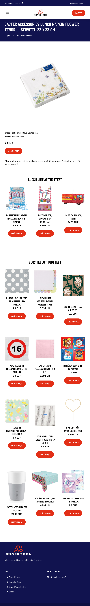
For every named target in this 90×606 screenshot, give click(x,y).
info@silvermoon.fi (77, 3)
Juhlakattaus (13, 35)
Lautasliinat (26, 35)
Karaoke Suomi (15, 582)
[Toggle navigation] (8, 12)
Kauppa (78, 13)
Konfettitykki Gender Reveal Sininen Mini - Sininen (17, 218)
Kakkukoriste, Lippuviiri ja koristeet (45, 218)
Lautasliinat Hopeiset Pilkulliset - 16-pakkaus (16, 301)
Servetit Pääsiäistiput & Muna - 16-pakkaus (17, 430)
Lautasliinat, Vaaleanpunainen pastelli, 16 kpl (45, 301)
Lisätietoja (13, 151)
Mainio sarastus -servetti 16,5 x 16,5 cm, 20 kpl (45, 439)
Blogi (11, 591)
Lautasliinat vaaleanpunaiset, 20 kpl (45, 369)
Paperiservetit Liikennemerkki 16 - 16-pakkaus (17, 369)
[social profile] (22, 3)
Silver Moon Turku (17, 587)
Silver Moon (14, 577)
